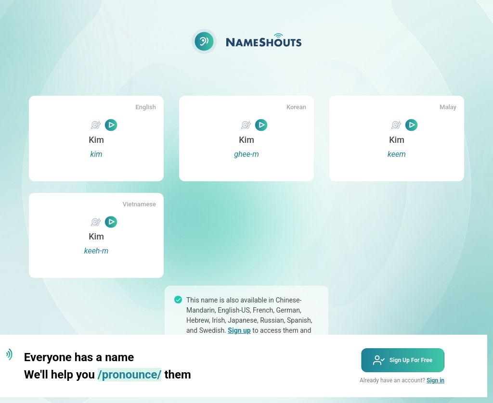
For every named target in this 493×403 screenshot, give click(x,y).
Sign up (239, 330)
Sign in (435, 380)
